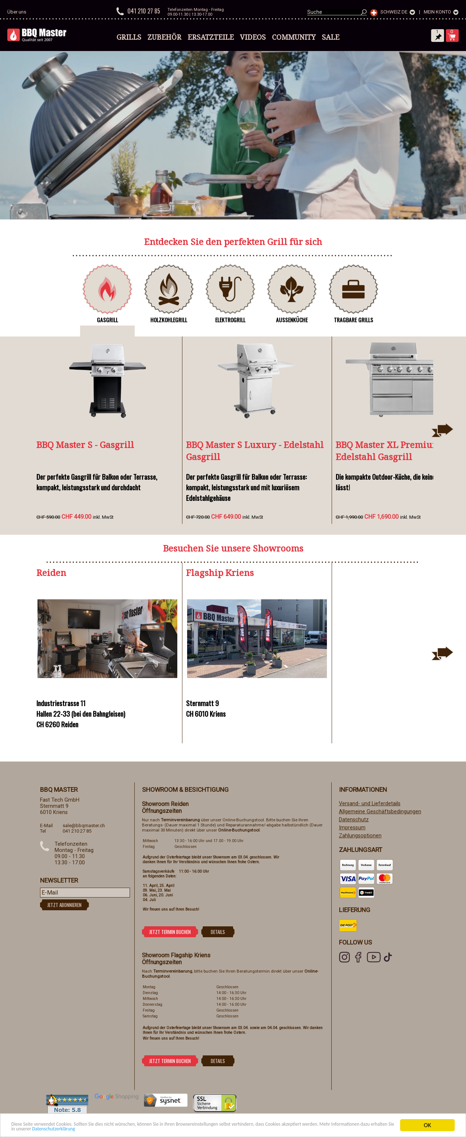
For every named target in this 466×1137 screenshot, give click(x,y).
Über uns (16, 12)
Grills (128, 37)
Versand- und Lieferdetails (369, 804)
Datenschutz (354, 820)
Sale (330, 37)
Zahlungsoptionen (360, 836)
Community (294, 37)
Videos (253, 37)
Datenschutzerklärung (185, 1128)
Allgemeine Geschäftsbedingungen (380, 812)
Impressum (352, 828)
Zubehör (164, 37)
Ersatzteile (210, 37)
